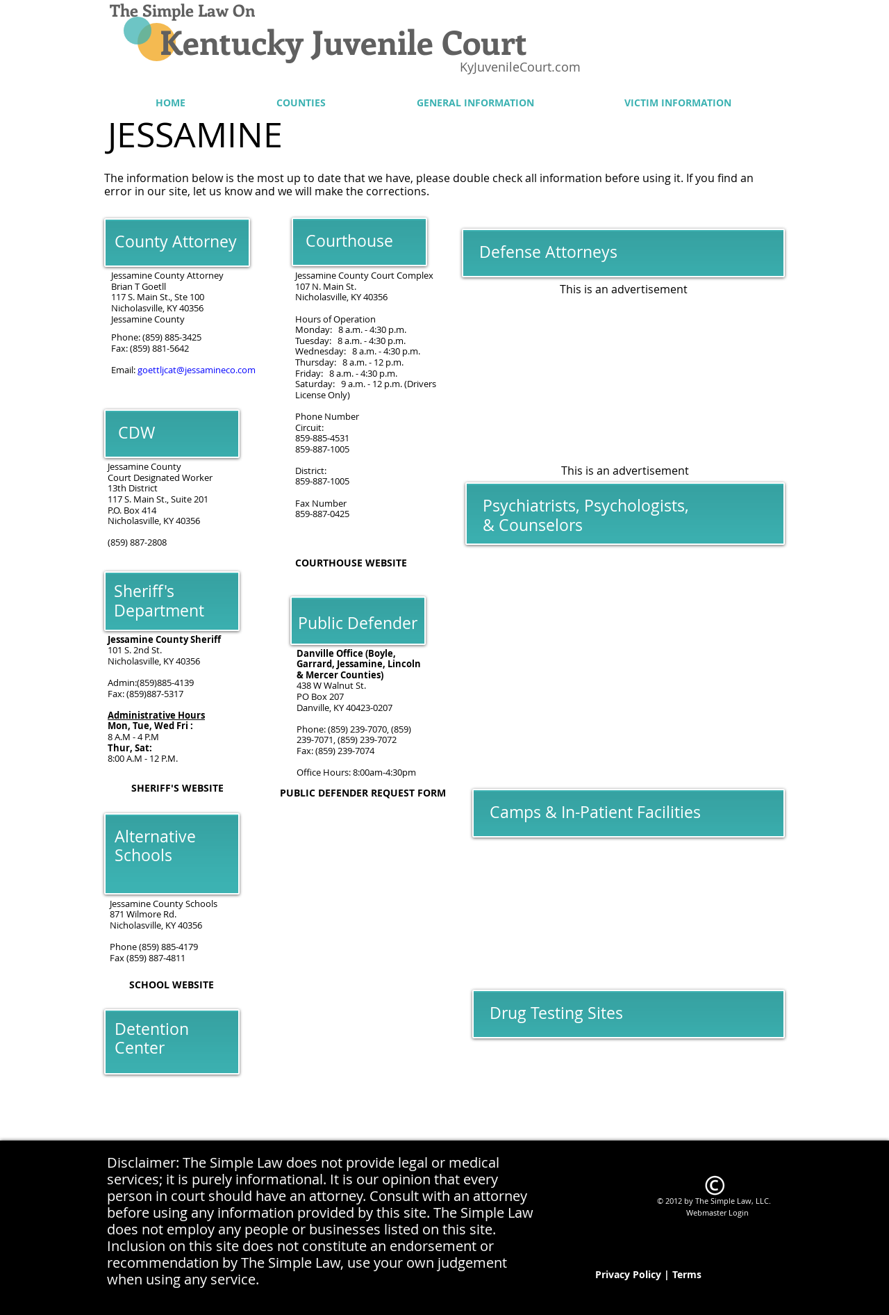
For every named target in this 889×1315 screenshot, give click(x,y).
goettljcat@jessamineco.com (197, 370)
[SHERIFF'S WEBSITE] (177, 788)
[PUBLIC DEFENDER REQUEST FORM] (363, 793)
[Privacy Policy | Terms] (648, 1275)
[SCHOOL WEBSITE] (171, 985)
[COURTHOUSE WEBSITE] (351, 563)
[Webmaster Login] (717, 1212)
